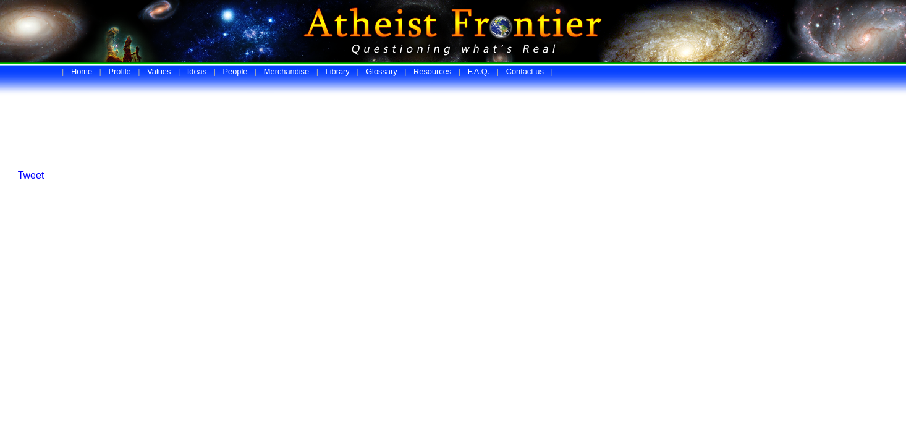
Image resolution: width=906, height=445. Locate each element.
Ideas (196, 71)
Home (81, 71)
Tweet (31, 175)
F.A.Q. (479, 71)
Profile (119, 71)
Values (159, 71)
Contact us (525, 71)
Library (338, 71)
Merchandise (286, 71)
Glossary (381, 71)
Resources (432, 71)
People (235, 71)
